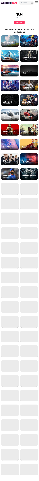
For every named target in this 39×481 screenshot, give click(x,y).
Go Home (19, 22)
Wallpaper (9, 3)
